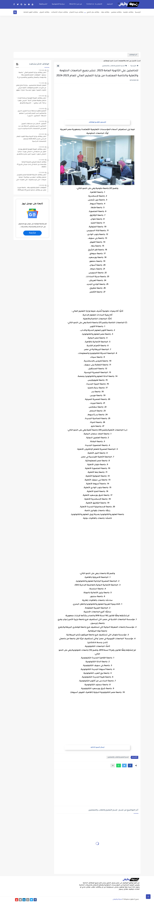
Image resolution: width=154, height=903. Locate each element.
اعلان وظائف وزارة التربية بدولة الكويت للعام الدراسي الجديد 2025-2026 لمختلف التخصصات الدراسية (31, 139)
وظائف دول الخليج (93, 12)
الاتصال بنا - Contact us (94, 4)
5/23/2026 (41, 172)
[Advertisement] (77, 33)
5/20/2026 (41, 147)
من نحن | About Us (75, 4)
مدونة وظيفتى (117, 899)
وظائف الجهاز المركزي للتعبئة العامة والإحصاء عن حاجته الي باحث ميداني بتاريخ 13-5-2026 (31, 164)
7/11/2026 (41, 83)
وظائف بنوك (105, 12)
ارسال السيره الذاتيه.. (97, 747)
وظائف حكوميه (128, 12)
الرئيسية (138, 12)
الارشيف (110, 4)
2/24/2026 (41, 108)
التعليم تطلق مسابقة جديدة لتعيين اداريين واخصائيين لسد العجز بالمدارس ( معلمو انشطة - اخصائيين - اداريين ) (32, 113)
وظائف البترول (44, 12)
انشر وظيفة (43, 4)
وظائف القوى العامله (31, 12)
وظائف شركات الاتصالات (59, 12)
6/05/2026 (41, 96)
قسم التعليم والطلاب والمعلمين (114, 66)
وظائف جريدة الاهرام (76, 12)
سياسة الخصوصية (58, 4)
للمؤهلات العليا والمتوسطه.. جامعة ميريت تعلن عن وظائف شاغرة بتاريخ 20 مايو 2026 (31, 189)
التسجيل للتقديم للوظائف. (97, 122)
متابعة (32, 233)
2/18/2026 (41, 121)
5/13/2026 (41, 160)
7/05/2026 (41, 70)
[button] (130, 765)
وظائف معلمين (116, 12)
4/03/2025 (41, 134)
